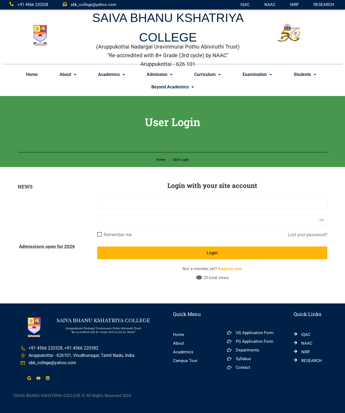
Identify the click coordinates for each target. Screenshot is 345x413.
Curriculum (207, 74)
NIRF (294, 4)
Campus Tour (185, 360)
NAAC (269, 4)
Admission (159, 74)
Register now (230, 268)
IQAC (245, 4)
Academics (111, 74)
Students (305, 74)
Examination (257, 74)
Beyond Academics (172, 86)
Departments (243, 350)
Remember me (114, 234)
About (67, 74)
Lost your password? (307, 234)
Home (32, 74)
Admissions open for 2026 (47, 248)
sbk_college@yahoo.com (89, 4)
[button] (68, 74)
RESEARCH (323, 4)
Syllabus (239, 358)
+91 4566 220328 (29, 4)
